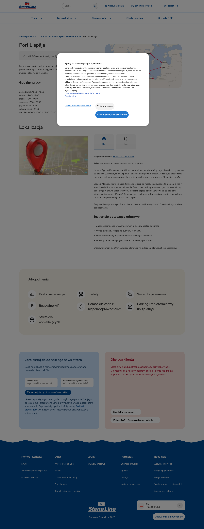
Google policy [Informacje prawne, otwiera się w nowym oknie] (70, 96)
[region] (103, 89)
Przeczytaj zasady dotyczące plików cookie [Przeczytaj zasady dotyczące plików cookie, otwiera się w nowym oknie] (82, 93)
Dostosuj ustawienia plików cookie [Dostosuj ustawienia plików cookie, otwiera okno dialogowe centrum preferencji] (78, 106)
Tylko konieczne (105, 106)
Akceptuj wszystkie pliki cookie (112, 114)
